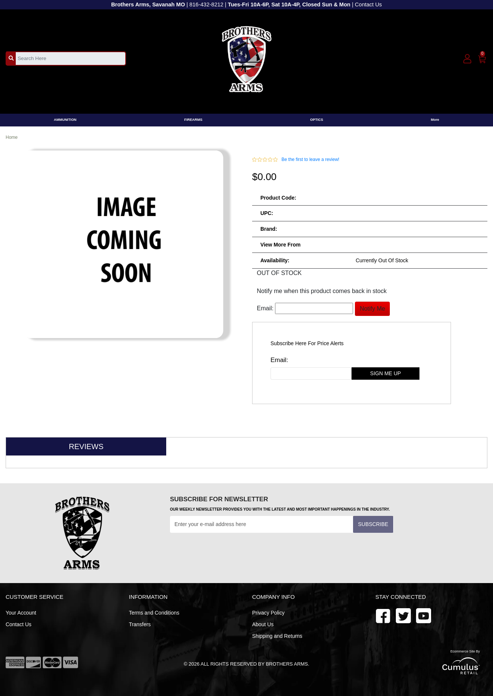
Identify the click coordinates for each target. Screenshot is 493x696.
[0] (482, 58)
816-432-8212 (206, 5)
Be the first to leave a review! (310, 159)
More (435, 120)
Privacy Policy (268, 613)
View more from (280, 245)
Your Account (21, 613)
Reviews (86, 446)
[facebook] (383, 615)
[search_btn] (11, 58)
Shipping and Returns (277, 636)
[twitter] (423, 615)
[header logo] (246, 58)
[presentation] (227, 551)
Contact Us (368, 5)
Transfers (140, 624)
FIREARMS (193, 120)
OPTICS (316, 120)
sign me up (385, 373)
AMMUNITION (65, 120)
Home (12, 137)
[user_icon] (467, 59)
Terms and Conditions (154, 613)
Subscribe (373, 524)
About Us (263, 624)
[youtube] (403, 615)
